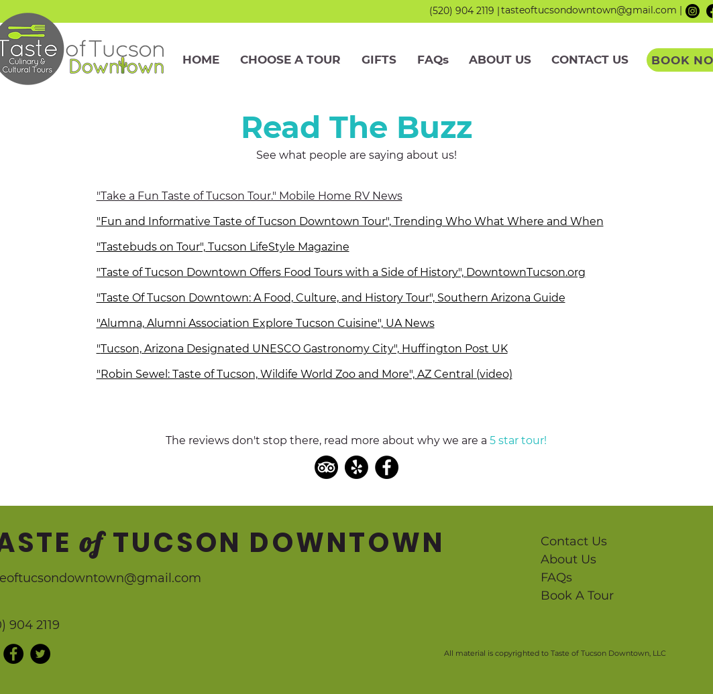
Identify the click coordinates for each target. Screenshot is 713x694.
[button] (290, 60)
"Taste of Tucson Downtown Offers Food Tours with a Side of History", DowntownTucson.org (341, 272)
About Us (568, 559)
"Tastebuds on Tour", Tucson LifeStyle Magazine (223, 246)
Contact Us (574, 541)
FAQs (556, 577)
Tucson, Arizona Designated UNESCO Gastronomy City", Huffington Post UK (304, 348)
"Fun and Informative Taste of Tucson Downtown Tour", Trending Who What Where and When (350, 221)
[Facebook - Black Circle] (13, 654)
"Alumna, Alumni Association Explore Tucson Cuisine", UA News (266, 323)
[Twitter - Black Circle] (40, 654)
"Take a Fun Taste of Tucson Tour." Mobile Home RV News (249, 196)
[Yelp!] (356, 467)
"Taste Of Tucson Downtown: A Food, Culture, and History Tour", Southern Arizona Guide (331, 297)
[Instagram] (692, 11)
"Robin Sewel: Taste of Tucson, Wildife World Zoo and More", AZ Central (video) (304, 374)
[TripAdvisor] (326, 467)
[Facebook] (386, 467)
